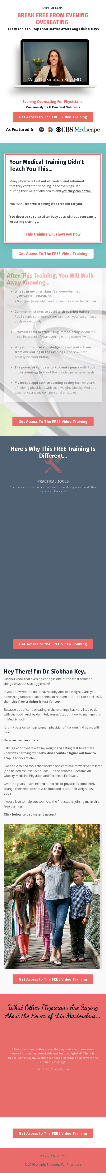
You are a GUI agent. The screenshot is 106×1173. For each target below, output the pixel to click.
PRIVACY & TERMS (53, 1156)
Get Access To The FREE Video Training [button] (53, 253)
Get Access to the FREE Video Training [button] (53, 644)
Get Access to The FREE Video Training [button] (53, 117)
